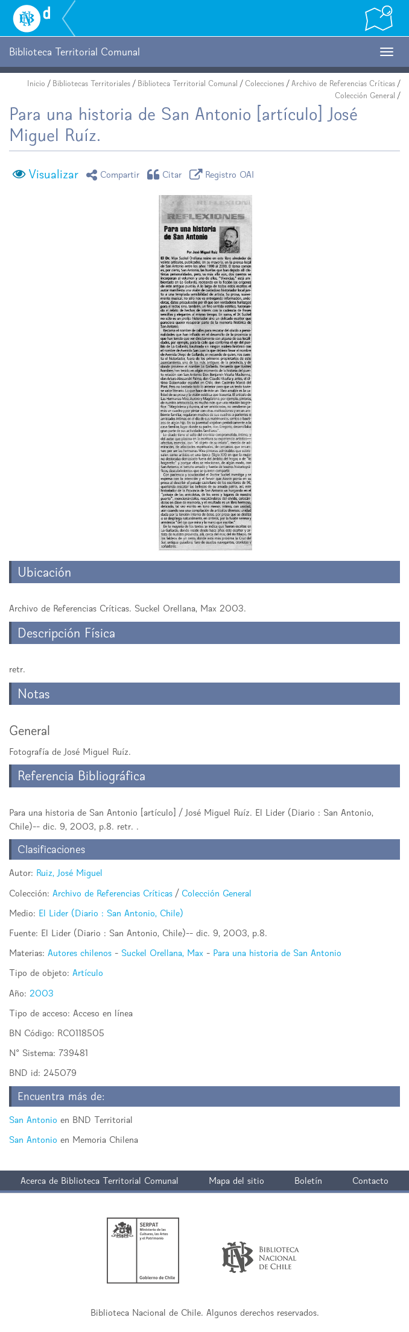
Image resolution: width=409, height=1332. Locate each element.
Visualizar (53, 174)
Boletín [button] (308, 1180)
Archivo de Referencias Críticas (343, 83)
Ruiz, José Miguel (69, 872)
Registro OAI (223, 174)
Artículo (87, 972)
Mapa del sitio (236, 1180)
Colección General (365, 95)
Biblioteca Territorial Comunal (188, 83)
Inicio (36, 83)
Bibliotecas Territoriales (91, 83)
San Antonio (33, 1119)
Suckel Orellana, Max (162, 952)
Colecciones (264, 83)
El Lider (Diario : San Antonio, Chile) (111, 913)
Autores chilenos (80, 952)
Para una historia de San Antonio (277, 952)
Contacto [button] (370, 1180)
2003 (42, 993)
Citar (166, 174)
